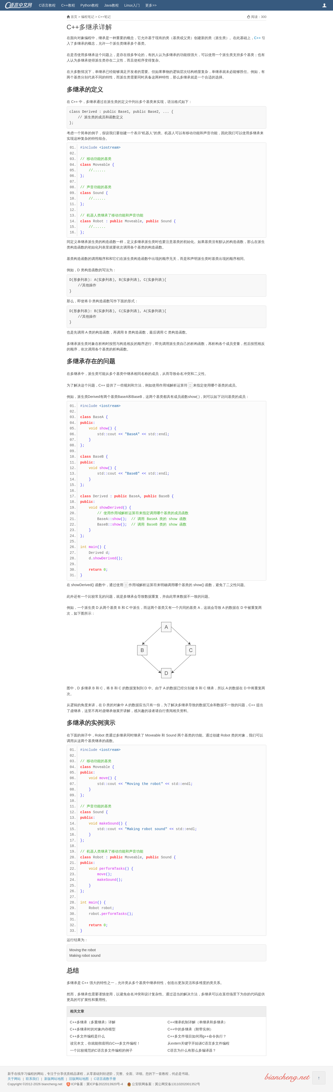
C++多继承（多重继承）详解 (92, 1022)
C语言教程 (47, 5)
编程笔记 (87, 17)
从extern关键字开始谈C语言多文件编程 (198, 1043)
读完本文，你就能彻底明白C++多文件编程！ (105, 1043)
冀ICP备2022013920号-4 (104, 1084)
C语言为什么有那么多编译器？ (192, 1050)
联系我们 (32, 1079)
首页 (74, 17)
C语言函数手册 (105, 1079)
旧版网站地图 (79, 1079)
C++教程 (68, 5)
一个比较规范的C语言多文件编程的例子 (101, 1050)
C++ (257, 38)
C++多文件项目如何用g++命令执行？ (197, 1036)
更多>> (150, 5)
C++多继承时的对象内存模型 (92, 1029)
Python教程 (90, 5)
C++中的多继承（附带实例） (190, 1029)
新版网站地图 (54, 1079)
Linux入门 (132, 5)
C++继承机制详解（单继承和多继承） (197, 1022)
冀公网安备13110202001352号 (177, 1084)
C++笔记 (104, 17)
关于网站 (14, 1079)
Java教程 (111, 5)
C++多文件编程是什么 (87, 1036)
